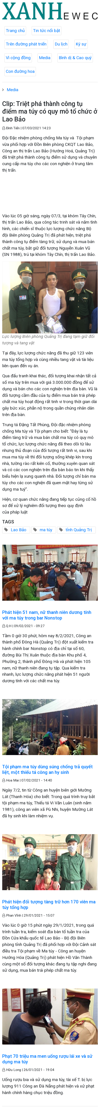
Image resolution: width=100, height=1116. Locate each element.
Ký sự (81, 44)
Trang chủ (15, 30)
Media (44, 57)
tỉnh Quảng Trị (79, 529)
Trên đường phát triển (26, 44)
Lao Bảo (18, 529)
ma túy (46, 529)
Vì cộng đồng (18, 57)
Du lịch (61, 44)
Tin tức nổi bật (46, 30)
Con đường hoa (20, 71)
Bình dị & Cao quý (75, 57)
